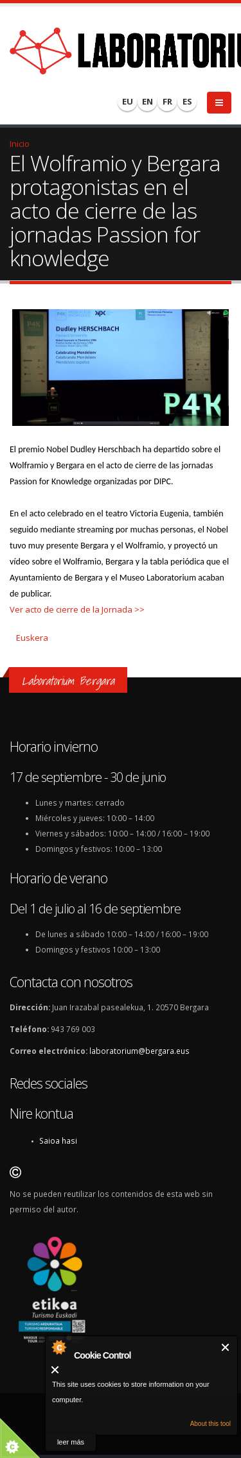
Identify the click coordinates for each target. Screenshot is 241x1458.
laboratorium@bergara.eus (139, 1051)
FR (167, 101)
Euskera (32, 637)
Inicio (20, 143)
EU (127, 101)
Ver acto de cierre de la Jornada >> (77, 609)
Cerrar (226, 1347)
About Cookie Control (58, 1347)
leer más (70, 1442)
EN (147, 101)
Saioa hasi (58, 1140)
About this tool (210, 1423)
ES (187, 101)
